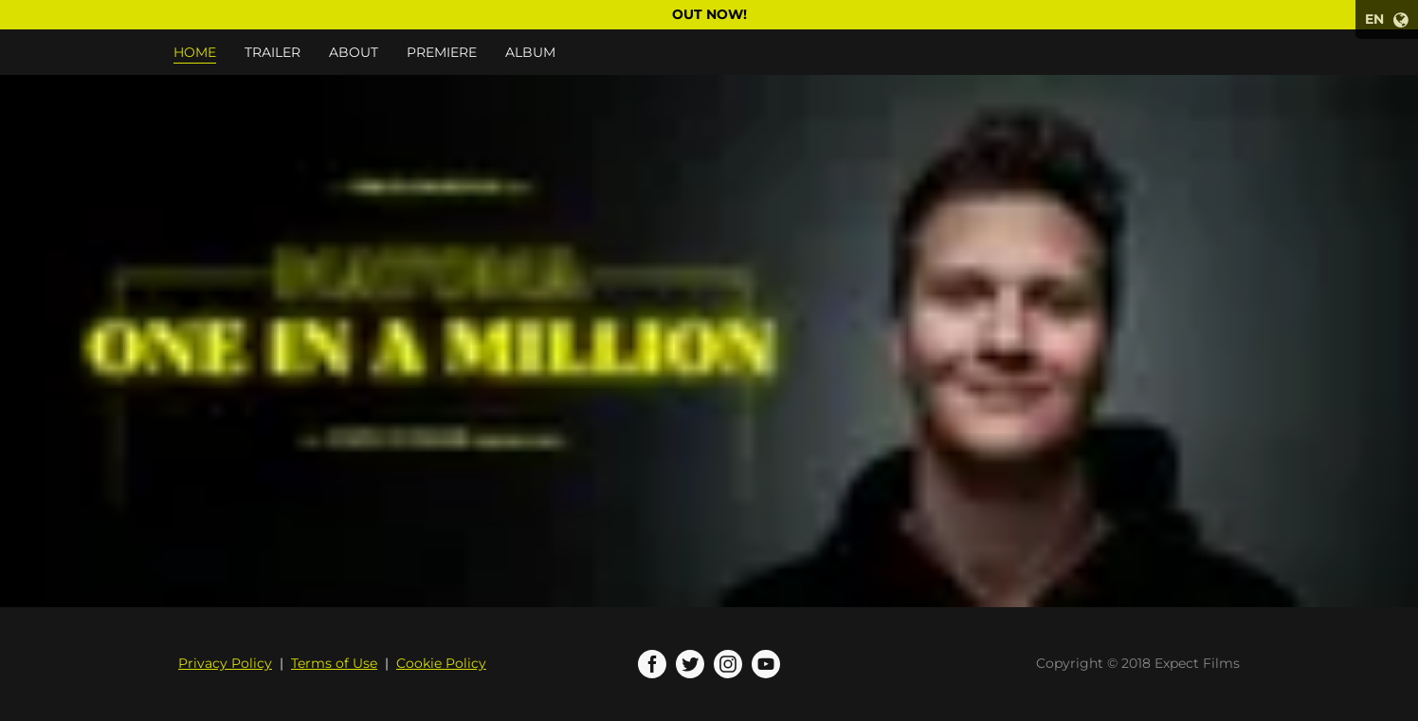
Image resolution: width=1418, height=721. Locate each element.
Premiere (442, 52)
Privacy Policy (225, 663)
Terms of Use (334, 663)
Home (194, 52)
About (353, 52)
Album (530, 52)
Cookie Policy (441, 663)
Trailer (272, 52)
